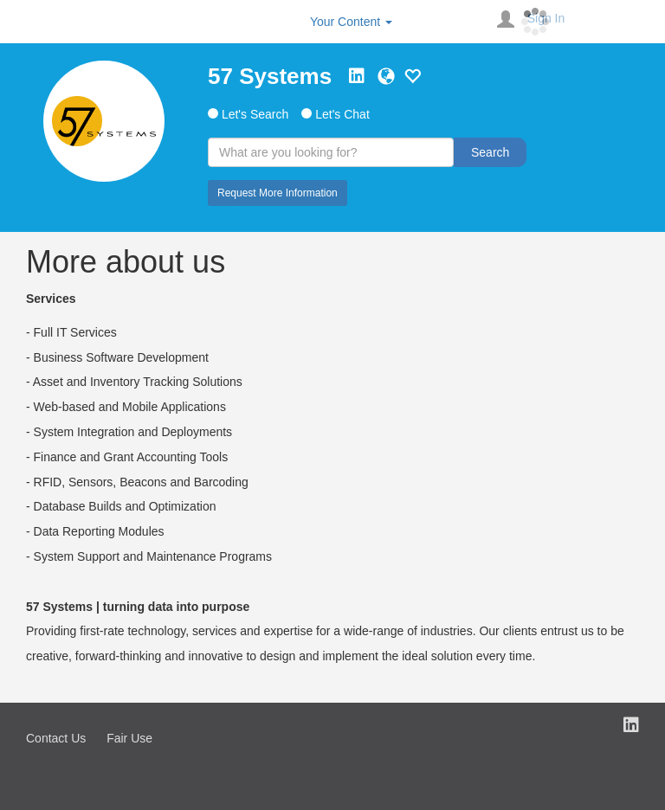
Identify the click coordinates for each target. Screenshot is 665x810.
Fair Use (129, 738)
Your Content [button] (351, 22)
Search (490, 152)
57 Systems (270, 76)
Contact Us (56, 738)
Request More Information (277, 193)
